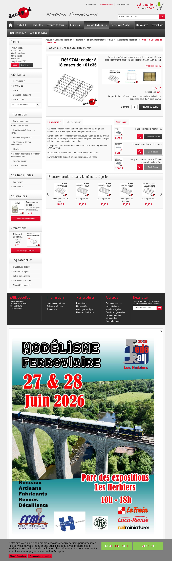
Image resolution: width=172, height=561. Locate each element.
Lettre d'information (21, 276)
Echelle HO (22, 25)
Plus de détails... (153, 66)
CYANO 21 (18, 86)
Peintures (76, 25)
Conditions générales (115, 312)
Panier (15, 42)
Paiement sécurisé (55, 306)
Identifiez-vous (106, 4)
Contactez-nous (113, 321)
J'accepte (148, 546)
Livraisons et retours (56, 303)
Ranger (79, 40)
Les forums (18, 186)
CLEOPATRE (19, 81)
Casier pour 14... (82, 199)
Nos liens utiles (22, 175)
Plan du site (52, 309)
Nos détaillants (112, 306)
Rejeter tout (116, 546)
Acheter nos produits (22, 137)
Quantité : (125, 107)
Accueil (49, 40)
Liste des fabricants (85, 312)
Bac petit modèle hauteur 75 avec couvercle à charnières (146, 161)
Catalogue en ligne (84, 309)
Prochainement (18, 32)
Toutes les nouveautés (25, 219)
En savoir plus (54, 122)
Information (19, 114)
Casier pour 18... (148, 199)
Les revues (18, 182)
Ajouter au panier (153, 137)
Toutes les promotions (26, 250)
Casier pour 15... (104, 199)
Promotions (157, 25)
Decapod (17, 90)
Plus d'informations (18, 556)
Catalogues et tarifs (21, 267)
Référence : (150, 92)
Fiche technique (73, 122)
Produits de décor (57, 25)
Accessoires (121, 122)
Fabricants (18, 74)
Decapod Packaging (22, 95)
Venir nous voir (19, 161)
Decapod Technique (97, 25)
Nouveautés (142, 25)
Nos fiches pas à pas (22, 280)
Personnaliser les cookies (40, 556)
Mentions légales (20, 126)
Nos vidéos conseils (22, 285)
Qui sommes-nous (21, 121)
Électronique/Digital (122, 25)
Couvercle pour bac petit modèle (147, 144)
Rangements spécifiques (128, 40)
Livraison (17, 149)
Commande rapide (38, 32)
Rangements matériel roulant (99, 40)
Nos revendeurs (20, 165)
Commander (26, 65)
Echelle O (38, 25)
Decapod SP (18, 99)
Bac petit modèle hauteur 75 (148, 128)
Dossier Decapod (21, 271)
